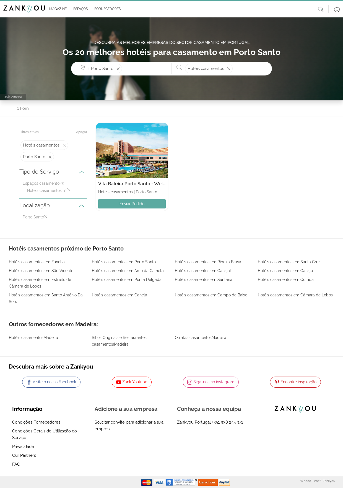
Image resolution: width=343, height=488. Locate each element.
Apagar (81, 132)
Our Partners (24, 455)
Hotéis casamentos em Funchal (37, 262)
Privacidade (23, 446)
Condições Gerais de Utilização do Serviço (44, 434)
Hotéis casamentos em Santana (203, 279)
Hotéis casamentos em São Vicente (41, 270)
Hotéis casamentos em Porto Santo (124, 262)
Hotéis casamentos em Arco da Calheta (128, 270)
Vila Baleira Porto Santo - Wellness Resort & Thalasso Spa (161, 183)
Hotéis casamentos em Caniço (285, 270)
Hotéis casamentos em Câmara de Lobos (295, 295)
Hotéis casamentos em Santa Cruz (289, 262)
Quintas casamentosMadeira (200, 337)
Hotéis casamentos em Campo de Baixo (211, 295)
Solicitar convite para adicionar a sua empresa (129, 425)
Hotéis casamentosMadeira (33, 337)
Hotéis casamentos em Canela (119, 295)
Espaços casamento (41, 183)
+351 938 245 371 (227, 422)
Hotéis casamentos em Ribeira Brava (208, 262)
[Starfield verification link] (182, 481)
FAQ (16, 464)
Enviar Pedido (131, 204)
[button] (57, 9)
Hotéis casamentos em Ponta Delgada (127, 279)
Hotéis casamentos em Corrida (286, 279)
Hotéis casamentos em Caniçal (203, 270)
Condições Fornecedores (36, 422)
